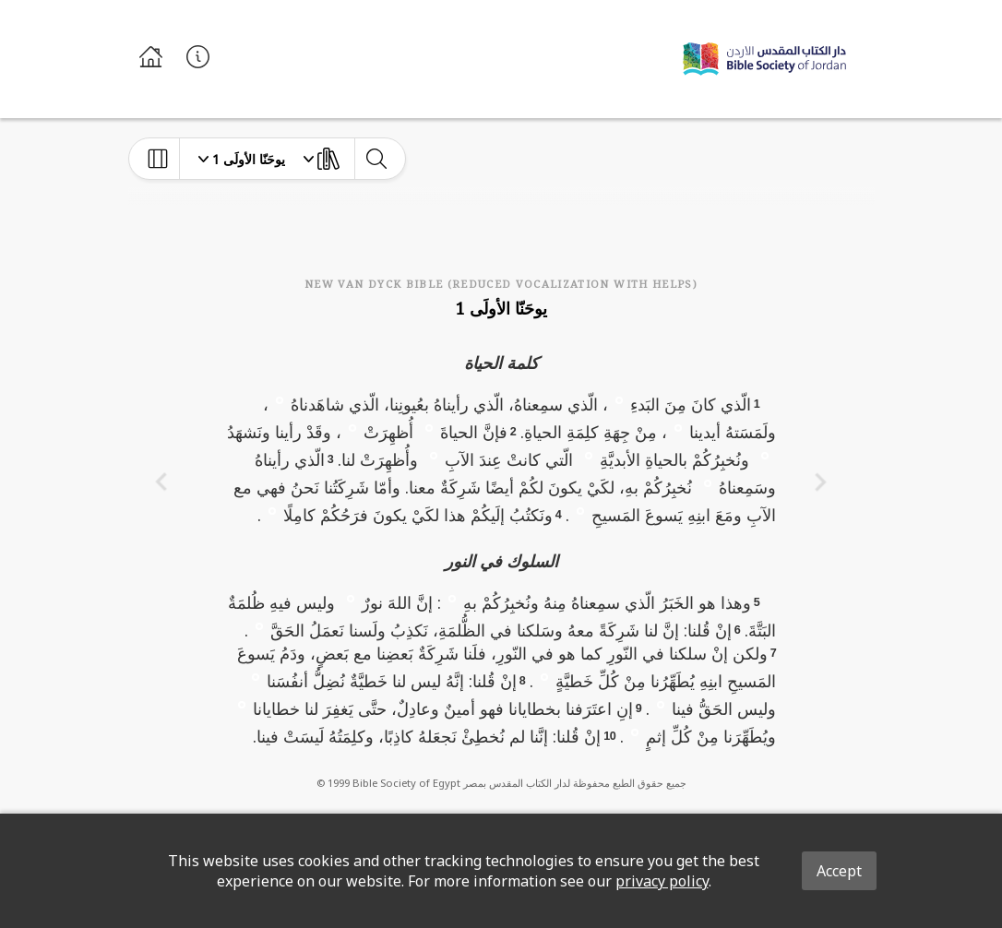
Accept (839, 871)
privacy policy (662, 881)
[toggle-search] (376, 158)
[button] (619, 399)
